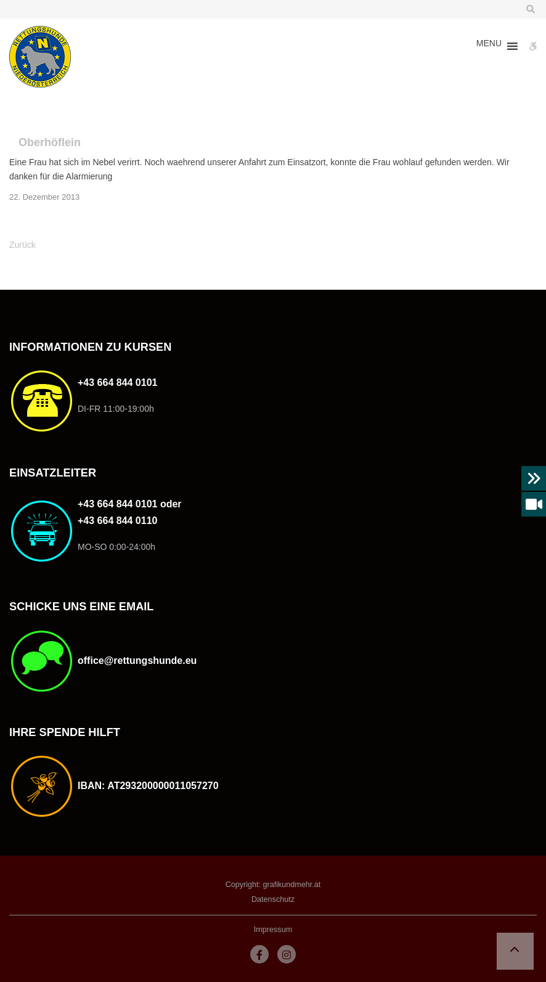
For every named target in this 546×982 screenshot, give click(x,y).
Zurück (22, 245)
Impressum (273, 929)
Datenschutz (273, 899)
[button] (489, 46)
